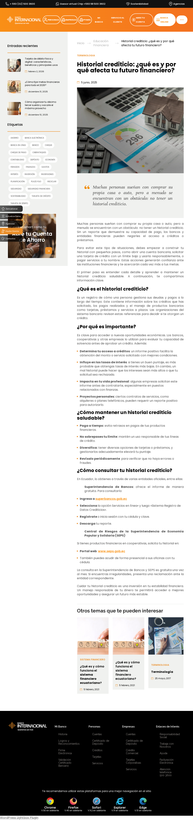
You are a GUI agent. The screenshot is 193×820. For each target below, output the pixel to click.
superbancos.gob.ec (111, 499)
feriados (15, 167)
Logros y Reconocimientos (67, 742)
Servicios (97, 763)
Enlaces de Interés (167, 726)
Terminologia (86, 55)
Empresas (128, 726)
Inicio (80, 43)
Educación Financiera (101, 43)
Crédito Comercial (132, 752)
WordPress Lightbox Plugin (19, 818)
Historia (62, 734)
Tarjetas (96, 756)
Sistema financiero (92, 659)
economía (50, 159)
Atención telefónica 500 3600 (166, 772)
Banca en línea (18, 145)
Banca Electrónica (34, 138)
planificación (18, 181)
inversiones (47, 174)
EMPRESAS (69, 19)
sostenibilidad (18, 196)
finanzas (30, 167)
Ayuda (163, 753)
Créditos (97, 750)
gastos (45, 167)
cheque (48, 145)
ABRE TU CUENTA (138, 19)
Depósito (34, 159)
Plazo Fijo (36, 181)
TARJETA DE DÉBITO (19, 203)
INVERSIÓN (30, 174)
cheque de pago (18, 152)
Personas (94, 726)
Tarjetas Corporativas (133, 761)
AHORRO (14, 138)
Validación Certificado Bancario (64, 762)
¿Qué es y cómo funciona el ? (92, 674)
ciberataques (39, 152)
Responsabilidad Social (169, 736)
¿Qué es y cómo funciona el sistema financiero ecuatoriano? (127, 670)
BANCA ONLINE (162, 19)
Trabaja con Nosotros (167, 745)
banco (35, 145)
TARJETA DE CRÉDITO (41, 196)
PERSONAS (51, 20)
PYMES (85, 19)
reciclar (51, 181)
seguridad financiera (39, 188)
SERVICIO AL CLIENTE (117, 19)
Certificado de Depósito (100, 742)
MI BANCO (99, 19)
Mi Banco (60, 726)
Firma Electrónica (65, 752)
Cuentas (97, 734)
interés (14, 174)
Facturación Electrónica (166, 761)
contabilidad (17, 159)
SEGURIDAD (16, 188)
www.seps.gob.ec (111, 551)
